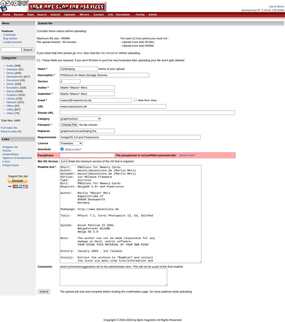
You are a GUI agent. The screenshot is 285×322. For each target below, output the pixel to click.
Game (10, 91)
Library (10, 98)
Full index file (9, 127)
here (79, 53)
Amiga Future (10, 165)
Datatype (12, 69)
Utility (9, 109)
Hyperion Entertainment (17, 157)
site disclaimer (109, 53)
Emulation (12, 87)
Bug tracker (9, 38)
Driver (10, 84)
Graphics (12, 95)
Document (12, 80)
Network (11, 102)
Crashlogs (8, 34)
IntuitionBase (10, 154)
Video (10, 113)
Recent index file (11, 131)
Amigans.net (10, 147)
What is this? (73, 149)
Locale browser (11, 42)
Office (10, 105)
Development (14, 76)
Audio (10, 65)
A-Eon (6, 161)
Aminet (6, 150)
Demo (10, 73)
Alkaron (280, 6)
